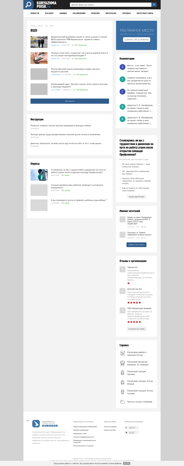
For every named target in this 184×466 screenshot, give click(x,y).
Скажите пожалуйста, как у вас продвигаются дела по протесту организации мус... (139, 81)
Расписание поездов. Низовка (136, 372)
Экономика (56, 74)
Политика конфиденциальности (83, 437)
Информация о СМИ (80, 433)
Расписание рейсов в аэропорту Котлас (136, 353)
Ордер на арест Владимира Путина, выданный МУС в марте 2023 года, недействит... (139, 220)
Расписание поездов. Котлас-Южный (140, 382)
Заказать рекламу (110, 430)
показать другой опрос (136, 197)
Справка (124, 345)
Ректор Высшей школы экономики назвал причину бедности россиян (75, 70)
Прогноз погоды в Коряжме (139, 402)
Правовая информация (80, 430)
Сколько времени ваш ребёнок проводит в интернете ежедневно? (77, 186)
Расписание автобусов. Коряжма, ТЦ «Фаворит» (138, 363)
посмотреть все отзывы (136, 329)
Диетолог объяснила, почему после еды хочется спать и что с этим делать (66, 143)
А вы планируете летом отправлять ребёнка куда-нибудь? (78, 200)
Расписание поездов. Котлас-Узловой (140, 392)
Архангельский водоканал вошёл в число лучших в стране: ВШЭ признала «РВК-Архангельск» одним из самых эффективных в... (79, 39)
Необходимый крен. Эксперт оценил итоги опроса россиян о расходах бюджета (79, 85)
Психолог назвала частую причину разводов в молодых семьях (61, 125)
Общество (55, 45)
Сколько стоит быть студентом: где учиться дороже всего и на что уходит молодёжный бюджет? (79, 54)
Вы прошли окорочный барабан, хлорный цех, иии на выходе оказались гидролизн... (139, 94)
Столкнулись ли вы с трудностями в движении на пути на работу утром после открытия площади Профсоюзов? (78, 171)
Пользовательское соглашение (83, 446)
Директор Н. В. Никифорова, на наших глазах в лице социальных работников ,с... (140, 108)
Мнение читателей (130, 211)
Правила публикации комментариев (85, 427)
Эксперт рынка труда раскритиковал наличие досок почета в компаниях (65, 134)
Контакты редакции (110, 427)
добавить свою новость (136, 245)
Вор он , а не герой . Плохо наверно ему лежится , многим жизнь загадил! (139, 68)
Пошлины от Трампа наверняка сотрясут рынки (139, 233)
